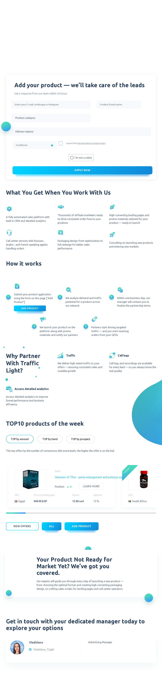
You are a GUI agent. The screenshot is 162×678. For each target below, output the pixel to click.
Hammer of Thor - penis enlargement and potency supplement (94, 477)
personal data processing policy (92, 144)
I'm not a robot (83, 158)
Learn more (91, 487)
